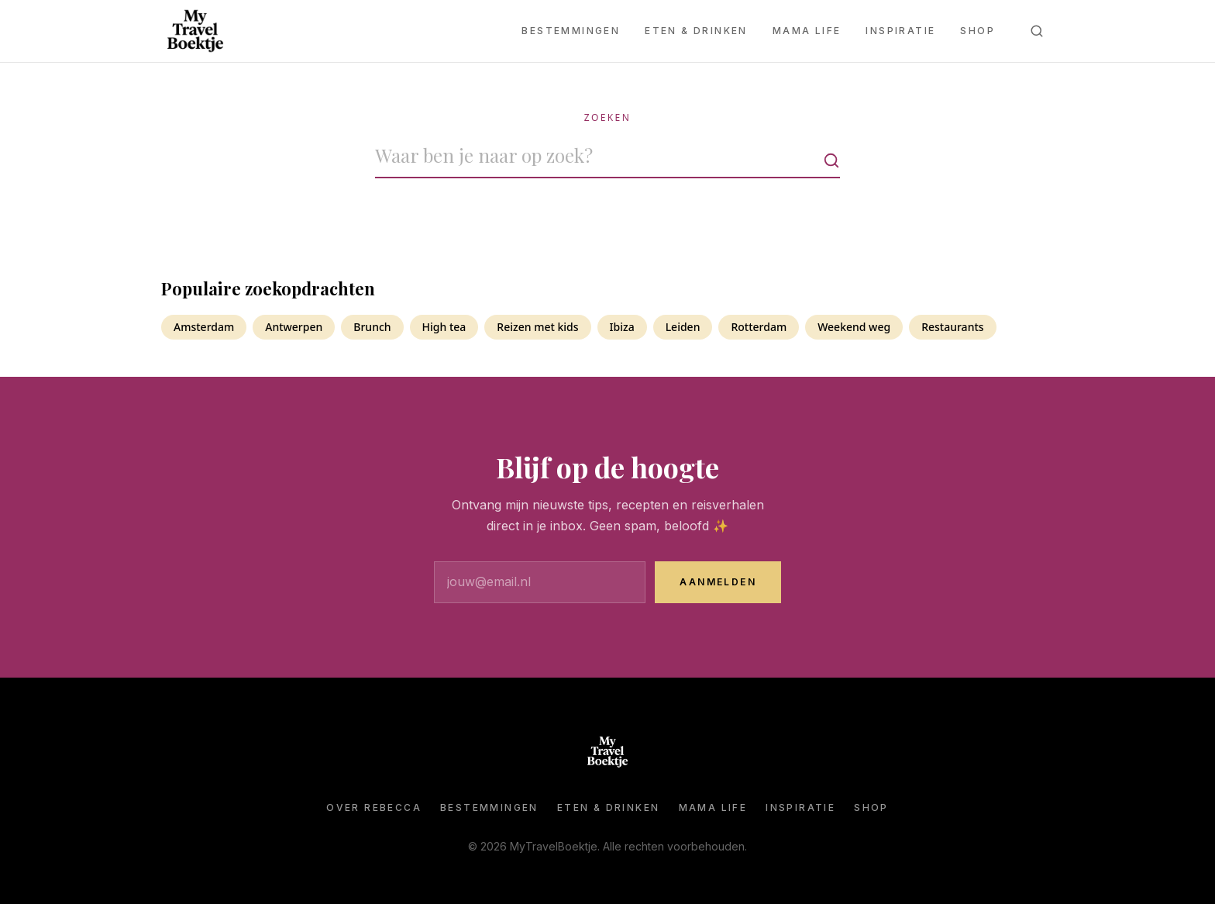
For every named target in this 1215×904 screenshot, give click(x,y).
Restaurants (952, 326)
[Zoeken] (1037, 31)
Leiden (683, 326)
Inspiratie (900, 30)
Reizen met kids (537, 326)
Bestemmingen (570, 30)
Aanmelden (718, 582)
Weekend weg (853, 326)
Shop (977, 30)
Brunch (372, 326)
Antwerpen (293, 326)
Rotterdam (758, 326)
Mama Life (807, 30)
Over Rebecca (374, 807)
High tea (444, 326)
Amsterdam (204, 326)
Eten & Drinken (696, 30)
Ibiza (622, 326)
